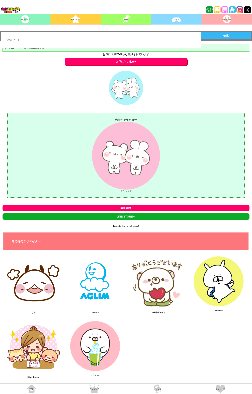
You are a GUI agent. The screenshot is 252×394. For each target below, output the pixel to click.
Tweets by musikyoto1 (126, 226)
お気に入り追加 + (126, 61)
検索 (226, 35)
